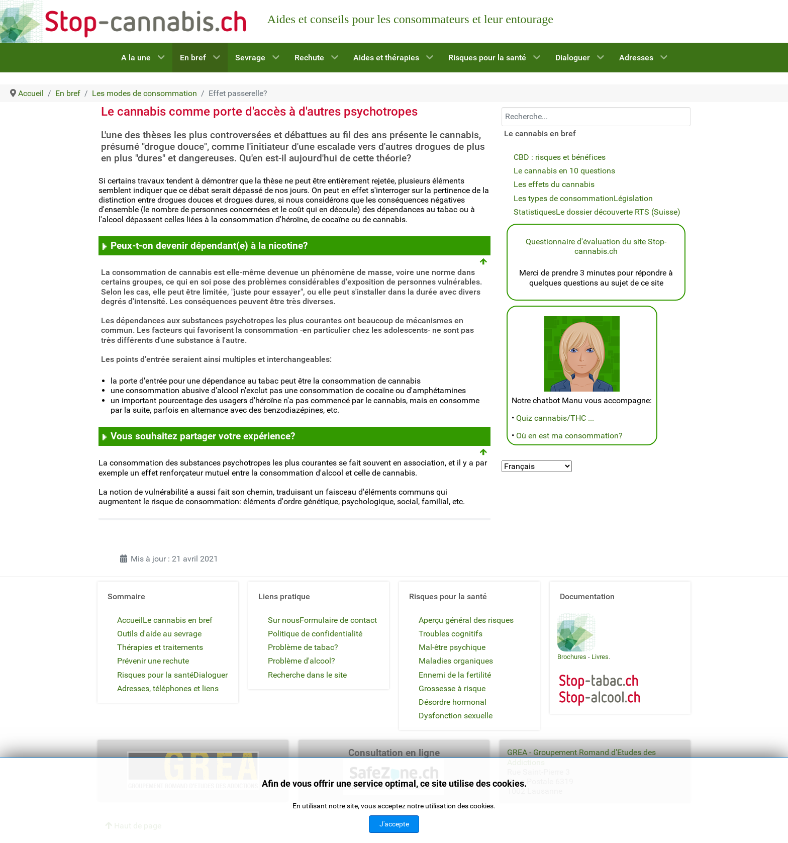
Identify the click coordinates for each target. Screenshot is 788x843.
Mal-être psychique (452, 647)
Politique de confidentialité (315, 633)
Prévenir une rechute (153, 661)
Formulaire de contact (338, 620)
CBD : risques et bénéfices (560, 157)
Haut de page (133, 825)
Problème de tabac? (303, 647)
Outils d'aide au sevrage (159, 633)
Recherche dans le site (307, 675)
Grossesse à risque (452, 688)
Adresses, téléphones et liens (168, 688)
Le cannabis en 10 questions (564, 170)
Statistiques (535, 212)
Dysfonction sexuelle (455, 715)
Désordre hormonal (452, 702)
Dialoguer (210, 675)
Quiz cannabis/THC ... (555, 418)
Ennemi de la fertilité (455, 675)
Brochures (571, 657)
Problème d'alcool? (301, 661)
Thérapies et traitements (160, 647)
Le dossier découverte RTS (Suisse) (618, 212)
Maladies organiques (456, 661)
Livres (600, 657)
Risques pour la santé (155, 675)
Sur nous (284, 620)
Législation (633, 198)
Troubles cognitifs (450, 633)
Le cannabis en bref (178, 620)
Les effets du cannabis (554, 184)
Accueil (130, 620)
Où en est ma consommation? (569, 435)
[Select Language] (537, 466)
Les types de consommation (564, 198)
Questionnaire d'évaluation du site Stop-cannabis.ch (596, 246)
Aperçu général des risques (466, 620)
